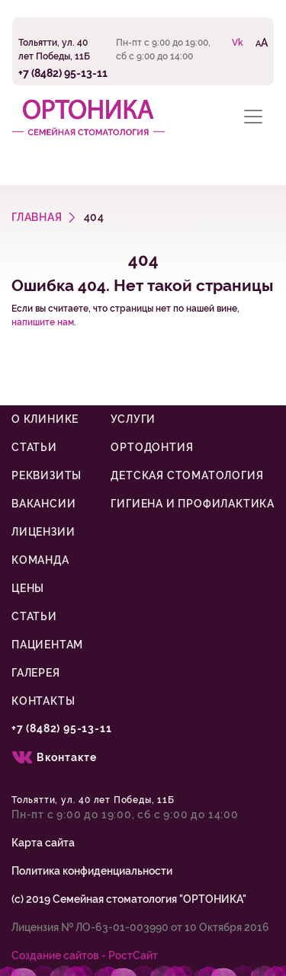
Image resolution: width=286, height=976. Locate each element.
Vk (237, 42)
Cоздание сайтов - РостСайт (84, 955)
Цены (27, 588)
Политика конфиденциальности (91, 871)
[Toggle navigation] (253, 116)
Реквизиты (46, 475)
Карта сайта (43, 843)
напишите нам (42, 322)
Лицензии (43, 532)
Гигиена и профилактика (193, 504)
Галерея (35, 673)
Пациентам (47, 644)
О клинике (45, 419)
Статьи (34, 447)
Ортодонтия (152, 447)
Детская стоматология (187, 475)
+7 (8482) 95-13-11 (63, 72)
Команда (40, 560)
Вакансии (43, 504)
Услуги (133, 419)
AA (261, 42)
